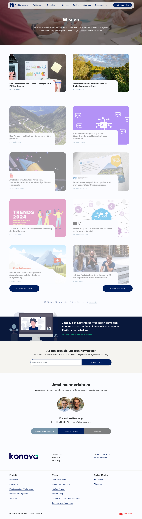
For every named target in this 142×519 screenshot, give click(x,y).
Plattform (38, 5)
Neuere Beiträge (24, 288)
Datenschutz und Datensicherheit (66, 498)
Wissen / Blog (57, 493)
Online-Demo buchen (44, 431)
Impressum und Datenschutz (18, 513)
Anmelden (96, 362)
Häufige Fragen (58, 488)
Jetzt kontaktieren (122, 5)
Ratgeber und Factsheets (62, 502)
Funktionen (14, 484)
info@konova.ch (82, 422)
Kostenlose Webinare (61, 484)
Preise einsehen (71, 431)
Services (65, 5)
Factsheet (97, 431)
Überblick (13, 479)
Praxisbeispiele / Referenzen (21, 488)
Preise (76, 5)
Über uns (87, 5)
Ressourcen (101, 5)
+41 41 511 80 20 (60, 422)
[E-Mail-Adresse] (56, 362)
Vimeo (98, 484)
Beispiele (52, 5)
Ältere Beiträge (117, 288)
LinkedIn (93, 306)
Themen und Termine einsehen (77, 334)
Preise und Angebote (18, 493)
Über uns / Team (59, 479)
